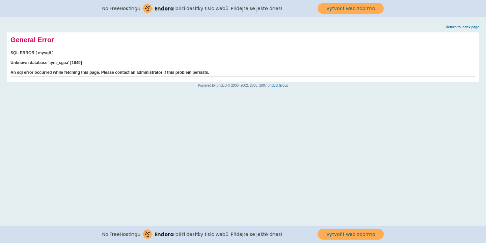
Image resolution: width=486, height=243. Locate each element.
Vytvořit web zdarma (350, 8)
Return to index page (462, 27)
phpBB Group (278, 85)
